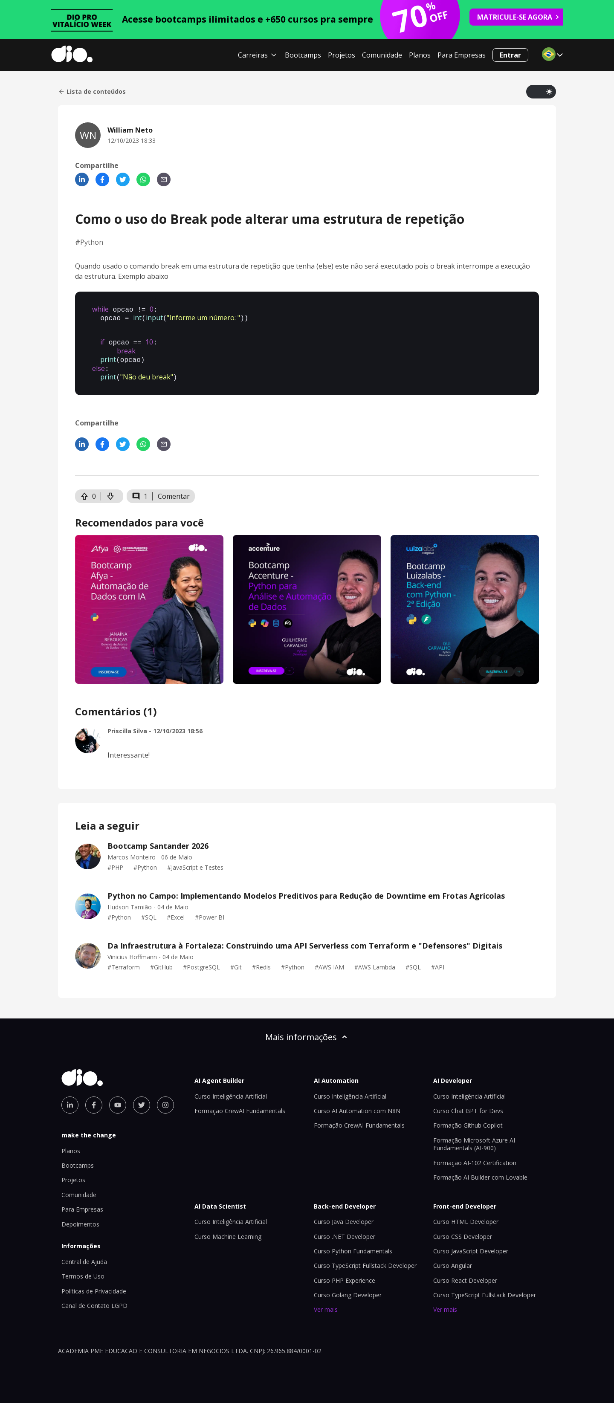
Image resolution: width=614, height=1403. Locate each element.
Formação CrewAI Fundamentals (239, 1105)
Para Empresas (461, 55)
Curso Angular (452, 1259)
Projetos (341, 55)
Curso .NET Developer (344, 1231)
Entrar (510, 55)
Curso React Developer (465, 1274)
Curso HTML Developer (465, 1216)
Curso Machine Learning (227, 1231)
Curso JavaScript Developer (470, 1245)
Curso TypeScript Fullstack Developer (365, 1259)
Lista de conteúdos (92, 91)
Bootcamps (303, 55)
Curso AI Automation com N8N (357, 1105)
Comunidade (382, 55)
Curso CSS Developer (462, 1231)
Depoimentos (80, 1218)
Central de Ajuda (84, 1256)
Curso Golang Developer (348, 1289)
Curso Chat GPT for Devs (468, 1105)
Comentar (174, 490)
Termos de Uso (82, 1270)
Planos (420, 55)
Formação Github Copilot (468, 1119)
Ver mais (326, 1303)
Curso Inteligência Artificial (230, 1090)
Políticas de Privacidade (93, 1285)
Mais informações (307, 1031)
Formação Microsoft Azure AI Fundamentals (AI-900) (474, 1138)
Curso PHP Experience (344, 1274)
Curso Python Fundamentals (353, 1245)
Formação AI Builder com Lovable (480, 1171)
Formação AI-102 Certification (474, 1157)
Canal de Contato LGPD (94, 1300)
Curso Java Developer (344, 1216)
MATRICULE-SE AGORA (518, 17)
